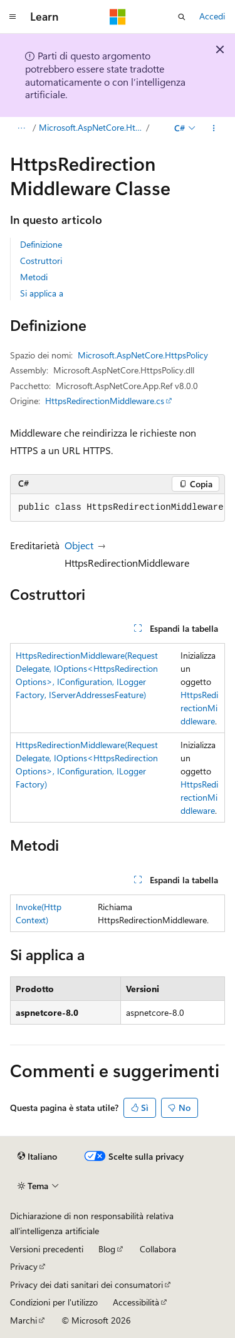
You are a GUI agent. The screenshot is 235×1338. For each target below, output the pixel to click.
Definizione (41, 244)
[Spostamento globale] (12, 17)
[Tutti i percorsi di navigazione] (21, 128)
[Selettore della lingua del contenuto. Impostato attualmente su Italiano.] (37, 1157)
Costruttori (41, 260)
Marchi (23, 1320)
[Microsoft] (118, 17)
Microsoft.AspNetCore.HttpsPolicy (91, 127)
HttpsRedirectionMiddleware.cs (104, 401)
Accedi (212, 16)
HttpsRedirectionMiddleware (199, 708)
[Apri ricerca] (181, 17)
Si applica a (41, 293)
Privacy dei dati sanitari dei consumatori (86, 1284)
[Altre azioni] (214, 128)
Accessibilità (136, 1302)
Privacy (24, 1266)
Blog (106, 1249)
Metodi (34, 277)
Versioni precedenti (46, 1249)
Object (79, 545)
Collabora (158, 1249)
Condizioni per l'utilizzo (54, 1302)
